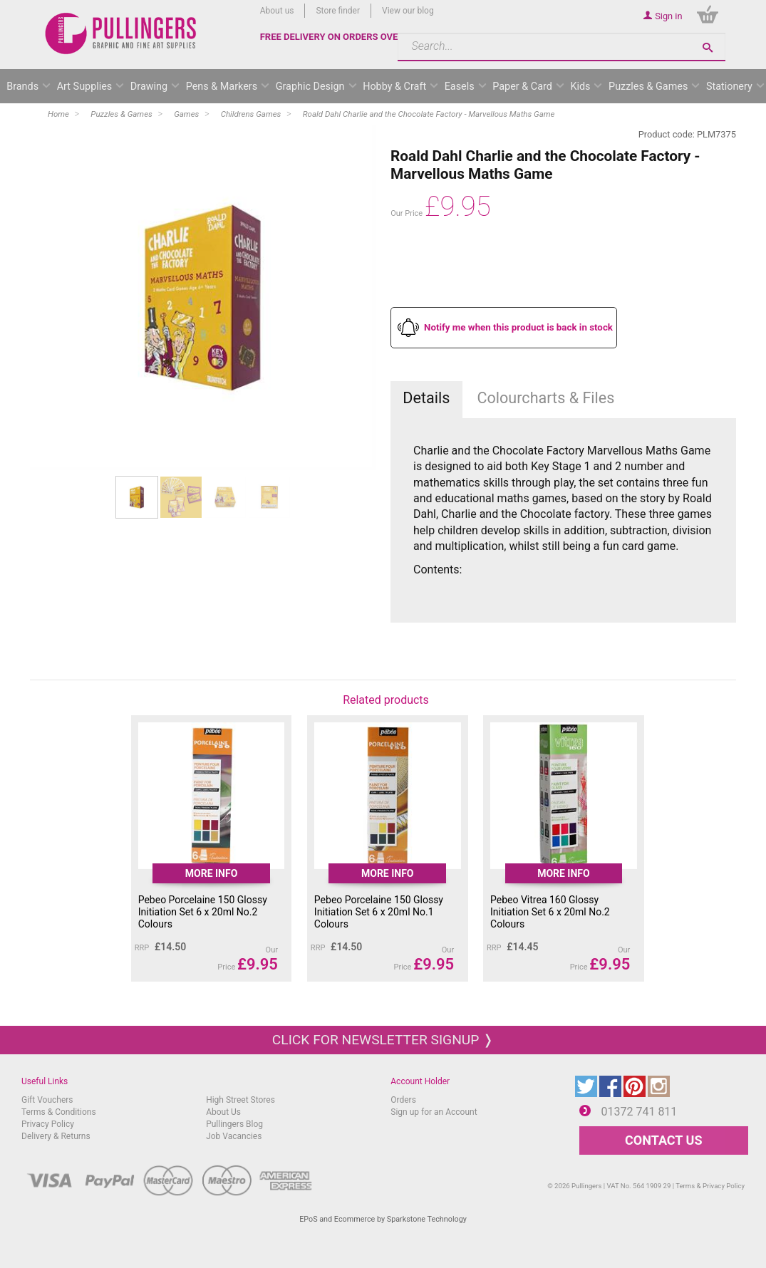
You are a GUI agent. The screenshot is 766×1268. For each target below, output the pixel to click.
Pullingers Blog (234, 1124)
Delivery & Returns (55, 1136)
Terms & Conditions (58, 1112)
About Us (223, 1112)
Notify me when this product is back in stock (518, 327)
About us (277, 11)
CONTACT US (663, 1140)
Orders (403, 1100)
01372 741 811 (639, 1111)
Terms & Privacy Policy (710, 1186)
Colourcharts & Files (545, 398)
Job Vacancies (234, 1136)
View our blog (408, 11)
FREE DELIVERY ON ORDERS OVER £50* (343, 36)
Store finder (338, 11)
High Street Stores (240, 1100)
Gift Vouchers (47, 1100)
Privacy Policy (47, 1124)
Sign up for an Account (433, 1112)
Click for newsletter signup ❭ (383, 1039)
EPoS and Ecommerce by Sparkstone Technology (383, 1219)
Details (426, 398)
